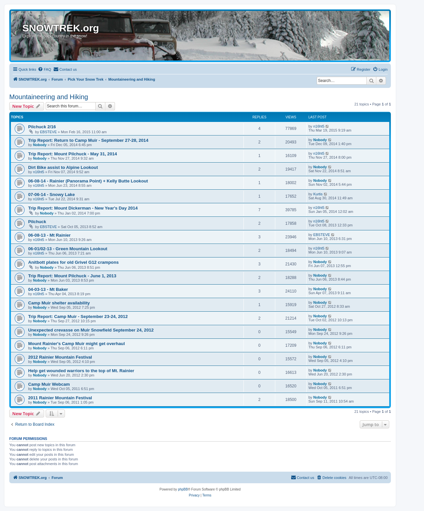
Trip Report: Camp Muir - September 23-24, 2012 (78, 316)
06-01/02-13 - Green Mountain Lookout (67, 248)
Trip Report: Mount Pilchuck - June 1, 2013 (72, 275)
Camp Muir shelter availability (59, 302)
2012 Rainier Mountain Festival (60, 357)
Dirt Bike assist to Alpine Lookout (63, 167)
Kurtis (318, 194)
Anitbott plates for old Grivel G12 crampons (73, 262)
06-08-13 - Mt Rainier (49, 235)
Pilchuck (37, 221)
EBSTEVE (48, 132)
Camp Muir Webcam (49, 384)
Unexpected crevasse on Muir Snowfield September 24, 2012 (91, 330)
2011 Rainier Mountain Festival (60, 397)
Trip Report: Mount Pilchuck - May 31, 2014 (72, 153)
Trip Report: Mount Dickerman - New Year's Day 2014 (83, 208)
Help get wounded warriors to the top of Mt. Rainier (81, 370)
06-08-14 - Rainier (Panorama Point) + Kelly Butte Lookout (88, 180)
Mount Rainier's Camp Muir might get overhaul (76, 343)
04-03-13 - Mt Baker (48, 289)
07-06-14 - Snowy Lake (51, 194)
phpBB (183, 489)
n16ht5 (319, 126)
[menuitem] (44, 69)
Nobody (40, 145)
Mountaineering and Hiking (48, 96)
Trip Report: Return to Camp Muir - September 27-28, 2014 (88, 140)
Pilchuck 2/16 (42, 126)
